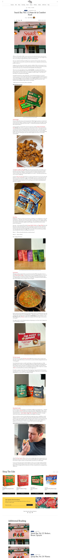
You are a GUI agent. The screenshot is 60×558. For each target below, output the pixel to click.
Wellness (35, 4)
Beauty (31, 4)
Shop (48, 4)
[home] (30, 1)
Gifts (16, 4)
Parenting (23, 4)
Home (19, 4)
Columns (12, 4)
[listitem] (9, 484)
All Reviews (44, 4)
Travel (27, 4)
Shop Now (8, 493)
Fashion (39, 4)
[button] (57, 2)
